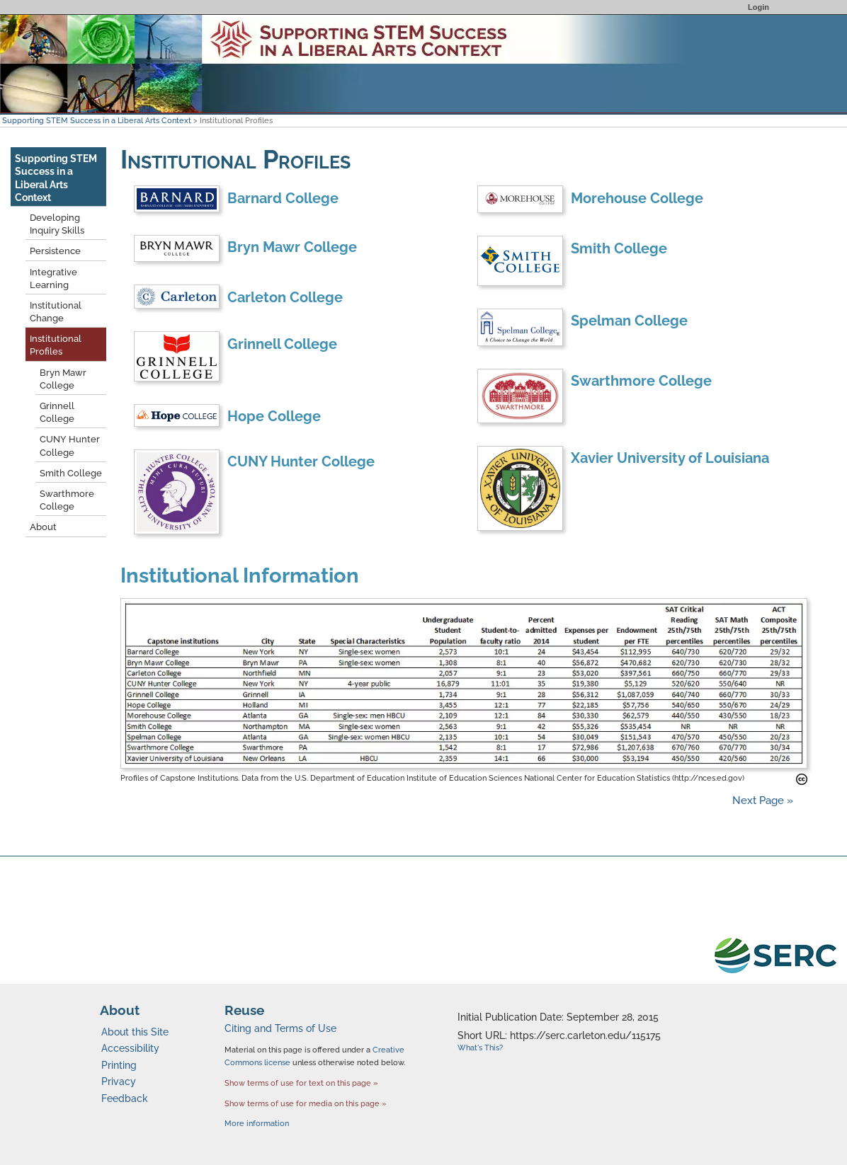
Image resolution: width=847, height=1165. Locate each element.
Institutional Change (55, 311)
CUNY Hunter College (301, 461)
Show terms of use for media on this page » (305, 1103)
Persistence (55, 251)
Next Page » (761, 800)
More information (256, 1123)
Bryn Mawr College (292, 247)
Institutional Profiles (55, 345)
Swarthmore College (641, 380)
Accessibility (130, 1048)
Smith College (619, 248)
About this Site (135, 1032)
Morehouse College (637, 198)
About (43, 527)
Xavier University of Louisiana (670, 457)
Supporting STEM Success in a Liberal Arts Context (96, 120)
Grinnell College (282, 343)
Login (758, 7)
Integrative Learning (53, 278)
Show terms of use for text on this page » (301, 1083)
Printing (119, 1065)
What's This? (480, 1047)
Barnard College (283, 198)
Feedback (124, 1098)
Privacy (118, 1081)
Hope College (274, 416)
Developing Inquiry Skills (57, 224)
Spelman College (629, 320)
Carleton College (285, 297)
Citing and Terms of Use (280, 1028)
